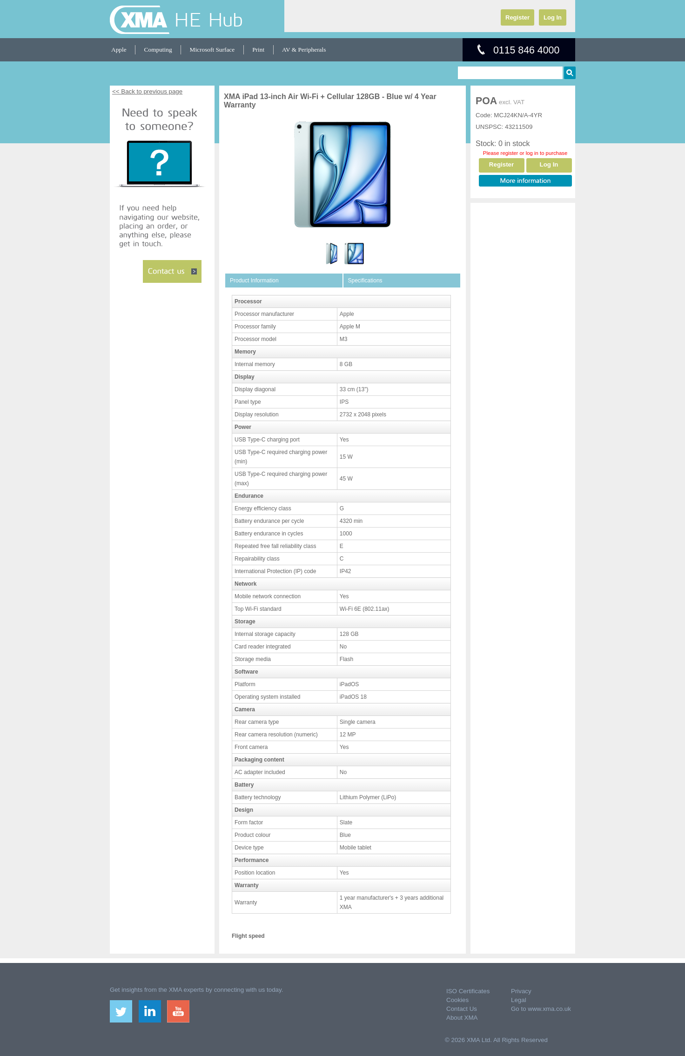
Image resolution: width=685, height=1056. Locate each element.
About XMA (461, 1017)
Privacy (521, 991)
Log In (553, 17)
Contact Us (461, 1008)
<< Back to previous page (147, 91)
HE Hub (208, 19)
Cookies (457, 999)
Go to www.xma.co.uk (541, 1008)
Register (517, 17)
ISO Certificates (468, 991)
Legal (518, 999)
